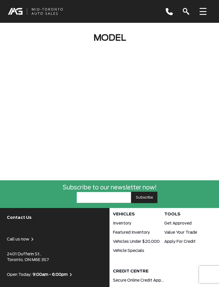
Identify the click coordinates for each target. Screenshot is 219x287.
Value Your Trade (180, 233)
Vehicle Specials (128, 251)
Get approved (178, 223)
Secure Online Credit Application (138, 280)
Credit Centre (131, 271)
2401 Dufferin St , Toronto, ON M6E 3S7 (28, 257)
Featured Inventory (131, 233)
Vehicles (124, 214)
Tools (172, 214)
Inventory (122, 223)
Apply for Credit (180, 242)
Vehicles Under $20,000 (136, 242)
